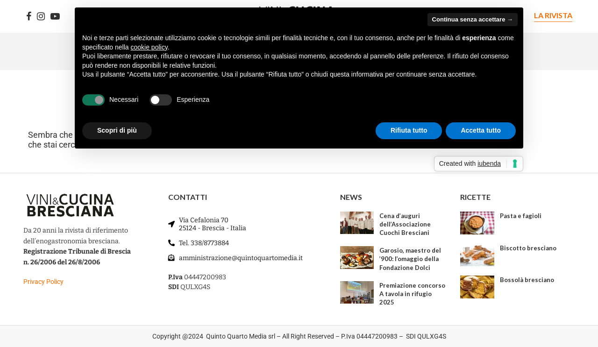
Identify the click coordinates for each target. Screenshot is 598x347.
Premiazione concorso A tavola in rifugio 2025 (412, 294)
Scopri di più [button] (117, 130)
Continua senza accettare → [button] (472, 19)
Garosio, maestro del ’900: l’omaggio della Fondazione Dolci (410, 259)
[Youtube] (55, 16)
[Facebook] (29, 16)
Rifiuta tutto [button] (409, 130)
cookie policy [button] (149, 47)
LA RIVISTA (553, 15)
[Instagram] (40, 16)
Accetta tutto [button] (481, 130)
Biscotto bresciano (528, 248)
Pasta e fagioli (520, 216)
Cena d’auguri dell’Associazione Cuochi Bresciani (405, 224)
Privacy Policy (43, 281)
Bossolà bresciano (527, 279)
